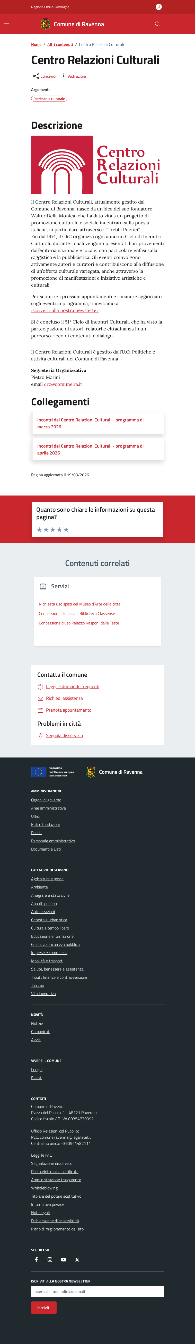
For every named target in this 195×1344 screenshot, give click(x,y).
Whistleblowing (44, 1188)
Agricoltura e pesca (47, 879)
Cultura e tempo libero (50, 928)
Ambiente (39, 887)
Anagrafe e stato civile (50, 895)
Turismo (37, 985)
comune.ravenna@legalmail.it (65, 1137)
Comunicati (40, 1031)
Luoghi (36, 1069)
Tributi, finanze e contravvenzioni (59, 977)
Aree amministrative (48, 808)
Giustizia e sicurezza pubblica (55, 944)
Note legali (40, 1212)
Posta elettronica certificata (54, 1171)
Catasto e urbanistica (49, 920)
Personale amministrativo (53, 841)
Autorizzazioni (43, 911)
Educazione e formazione (52, 936)
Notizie (37, 1023)
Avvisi (36, 1040)
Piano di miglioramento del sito (57, 1229)
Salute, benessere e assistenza (57, 969)
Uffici (35, 816)
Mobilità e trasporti (47, 961)
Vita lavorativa (43, 994)
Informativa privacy (47, 1204)
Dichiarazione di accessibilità (55, 1221)
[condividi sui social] (44, 76)
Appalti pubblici (44, 903)
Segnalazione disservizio (51, 1163)
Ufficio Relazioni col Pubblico (55, 1131)
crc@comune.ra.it (63, 384)
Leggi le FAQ (41, 1155)
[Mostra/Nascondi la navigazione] (6, 24)
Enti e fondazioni (45, 824)
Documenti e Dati (46, 849)
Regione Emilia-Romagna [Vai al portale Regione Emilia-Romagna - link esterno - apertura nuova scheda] (50, 6)
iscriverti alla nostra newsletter (65, 310)
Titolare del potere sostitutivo (56, 1196)
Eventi (36, 1078)
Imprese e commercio (49, 952)
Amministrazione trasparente (56, 1180)
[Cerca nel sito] (158, 24)
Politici (36, 833)
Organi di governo (46, 800)
